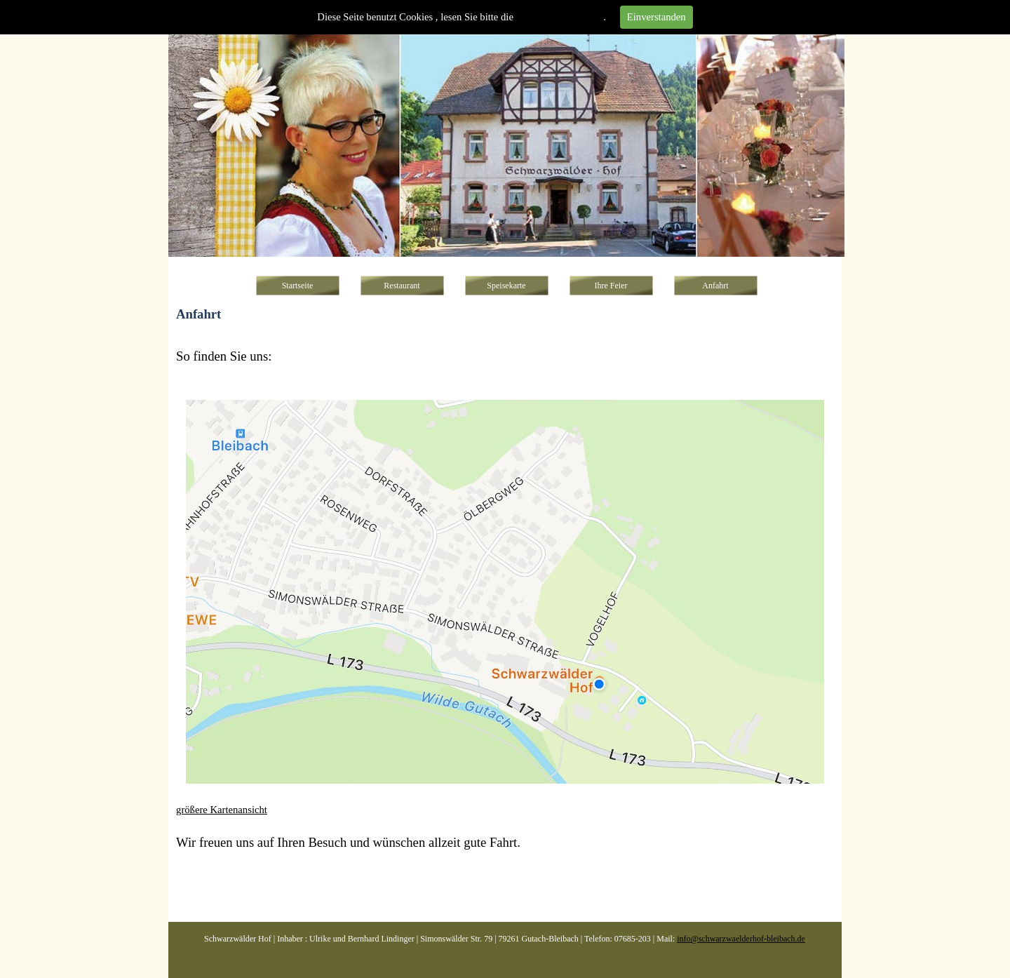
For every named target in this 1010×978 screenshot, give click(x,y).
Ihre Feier (611, 285)
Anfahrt (715, 285)
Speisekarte (506, 285)
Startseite (298, 285)
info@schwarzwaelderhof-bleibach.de (741, 939)
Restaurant (401, 285)
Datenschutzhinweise (560, 16)
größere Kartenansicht (221, 809)
